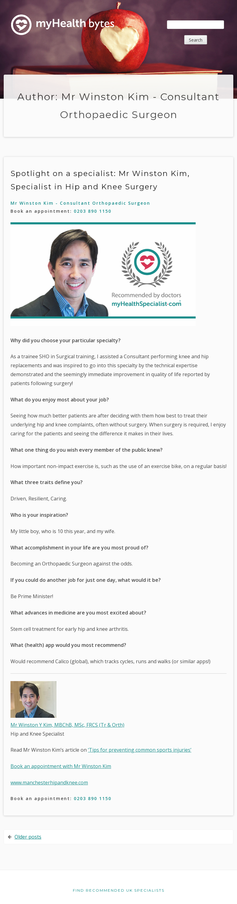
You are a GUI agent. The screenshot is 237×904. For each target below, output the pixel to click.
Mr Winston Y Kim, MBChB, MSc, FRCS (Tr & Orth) (67, 724)
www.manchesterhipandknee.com (49, 782)
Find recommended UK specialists (118, 890)
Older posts (28, 836)
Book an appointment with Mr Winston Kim (60, 766)
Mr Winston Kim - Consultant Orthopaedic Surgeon (80, 203)
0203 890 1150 (92, 211)
